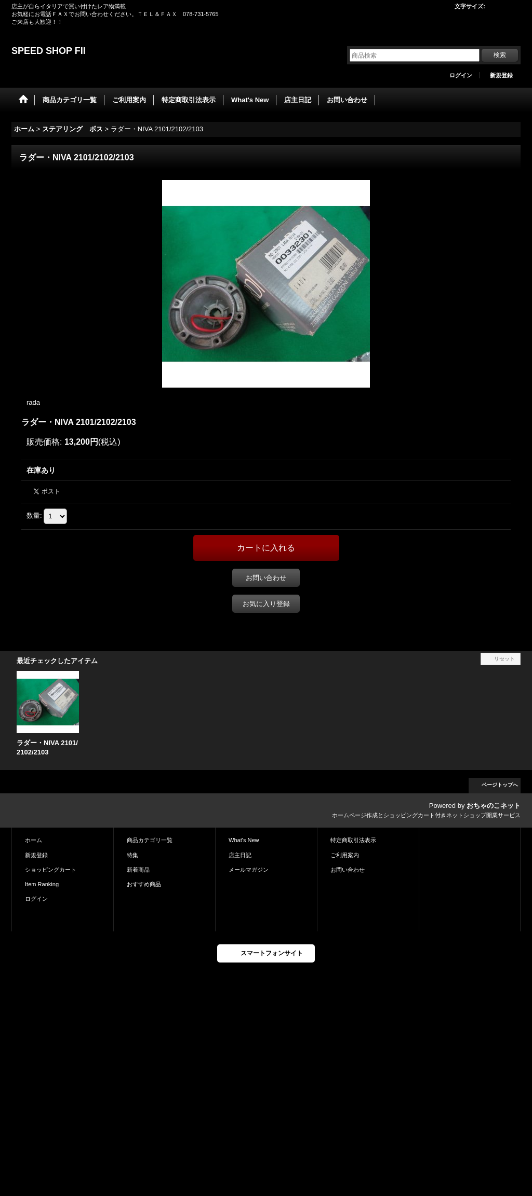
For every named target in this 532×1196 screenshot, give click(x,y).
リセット (504, 659)
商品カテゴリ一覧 (149, 840)
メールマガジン (249, 870)
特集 (132, 855)
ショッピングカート (50, 870)
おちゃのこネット (494, 805)
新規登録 (501, 75)
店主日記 (240, 855)
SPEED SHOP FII (48, 51)
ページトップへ (500, 785)
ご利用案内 (344, 855)
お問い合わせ (266, 578)
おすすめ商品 (144, 884)
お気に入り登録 (266, 604)
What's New (244, 840)
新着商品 (138, 870)
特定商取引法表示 (353, 840)
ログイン (460, 75)
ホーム (33, 840)
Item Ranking (42, 884)
